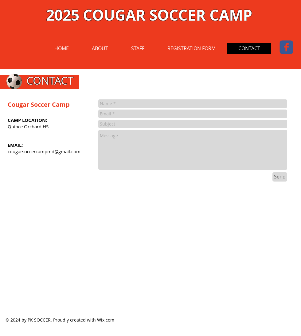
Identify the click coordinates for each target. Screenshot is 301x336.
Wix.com (105, 320)
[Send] (279, 177)
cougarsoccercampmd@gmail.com (44, 151)
